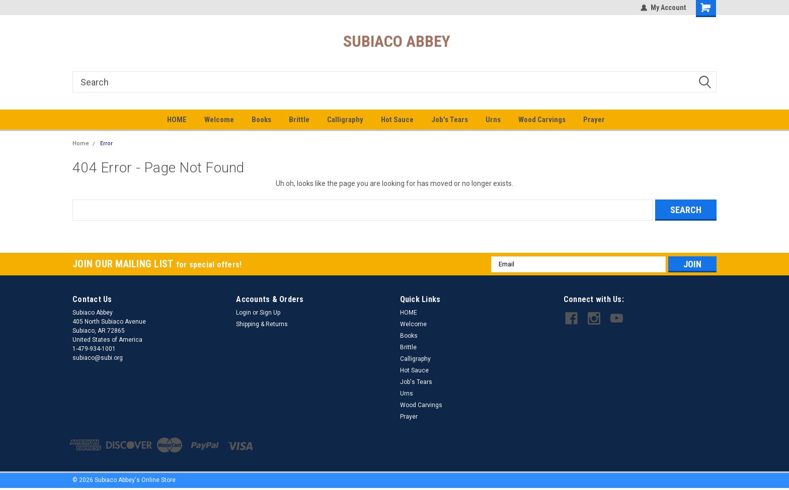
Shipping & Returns (262, 324)
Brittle (299, 119)
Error (106, 143)
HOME (177, 119)
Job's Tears (449, 119)
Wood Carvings (542, 119)
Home (80, 143)
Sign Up (270, 312)
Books (261, 119)
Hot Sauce (397, 119)
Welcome (219, 119)
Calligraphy (345, 119)
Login (243, 312)
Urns (493, 119)
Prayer (594, 119)
